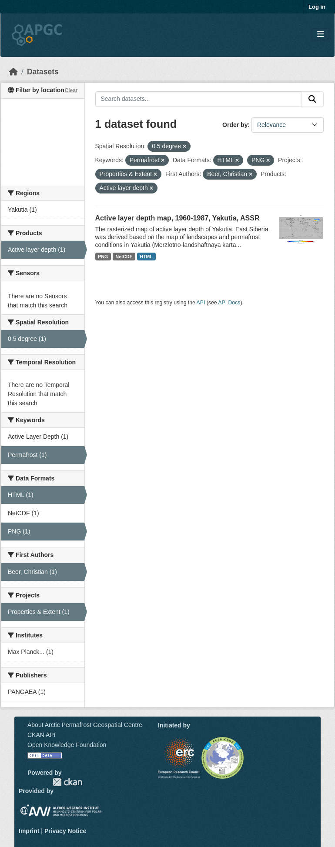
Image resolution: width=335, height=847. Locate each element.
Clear (70, 90)
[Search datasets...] (198, 99)
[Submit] (312, 99)
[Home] (13, 71)
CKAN (67, 782)
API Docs (229, 303)
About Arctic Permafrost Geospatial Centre (84, 724)
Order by (235, 124)
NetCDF (124, 256)
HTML (146, 256)
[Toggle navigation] (320, 34)
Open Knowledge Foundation (66, 744)
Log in (316, 6)
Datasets (43, 71)
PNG (103, 256)
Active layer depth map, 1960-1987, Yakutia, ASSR (177, 218)
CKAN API (41, 734)
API (201, 303)
